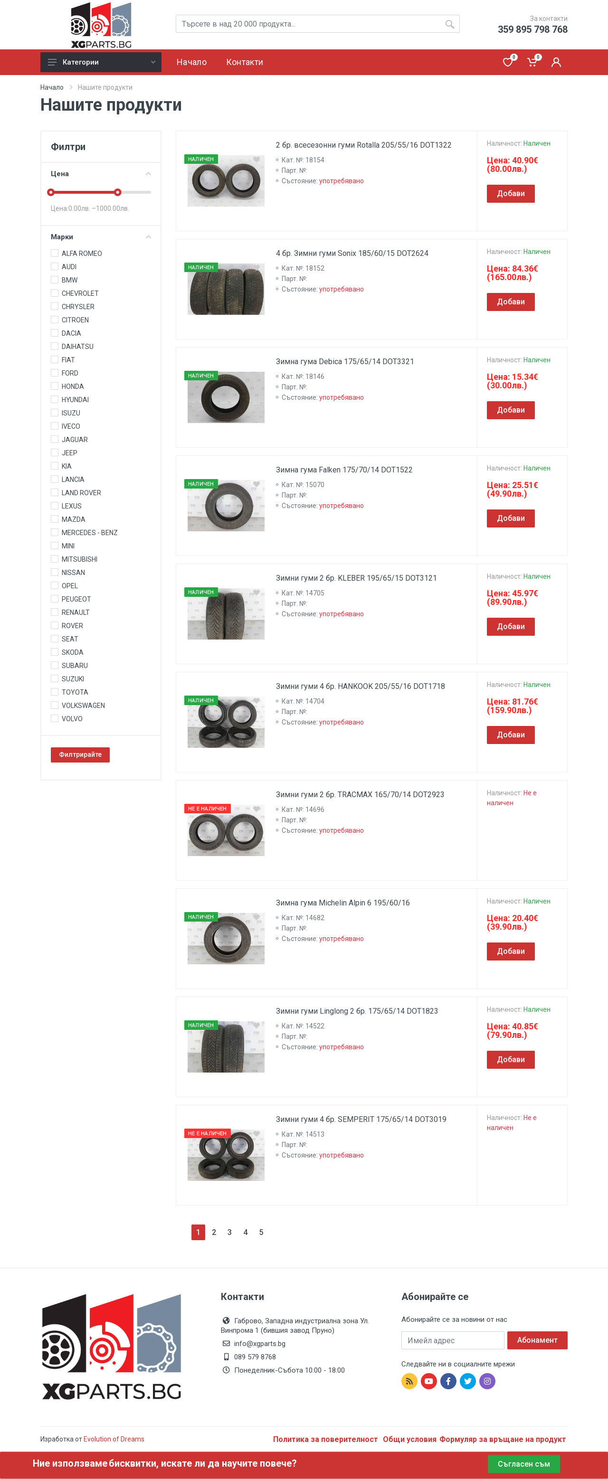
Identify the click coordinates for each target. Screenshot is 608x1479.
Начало (52, 87)
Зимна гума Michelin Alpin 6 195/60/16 (343, 902)
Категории (101, 62)
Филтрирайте (80, 754)
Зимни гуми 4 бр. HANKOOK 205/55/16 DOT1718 (360, 686)
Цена (101, 174)
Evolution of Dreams (113, 1439)
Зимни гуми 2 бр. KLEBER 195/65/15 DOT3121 (356, 578)
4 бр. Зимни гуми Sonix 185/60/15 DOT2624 (352, 253)
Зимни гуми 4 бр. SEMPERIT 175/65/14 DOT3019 (361, 1119)
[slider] (51, 192)
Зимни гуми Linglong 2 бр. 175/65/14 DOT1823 (357, 1011)
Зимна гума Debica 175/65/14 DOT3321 (345, 361)
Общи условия (410, 1439)
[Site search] (318, 24)
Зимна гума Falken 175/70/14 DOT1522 (344, 469)
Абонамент (537, 1340)
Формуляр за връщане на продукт (502, 1439)
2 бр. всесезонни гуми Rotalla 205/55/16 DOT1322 (364, 145)
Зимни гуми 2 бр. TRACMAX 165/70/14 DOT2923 (360, 794)
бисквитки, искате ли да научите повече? (203, 1463)
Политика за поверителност (326, 1439)
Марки (101, 237)
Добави (511, 193)
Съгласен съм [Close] (524, 1464)
